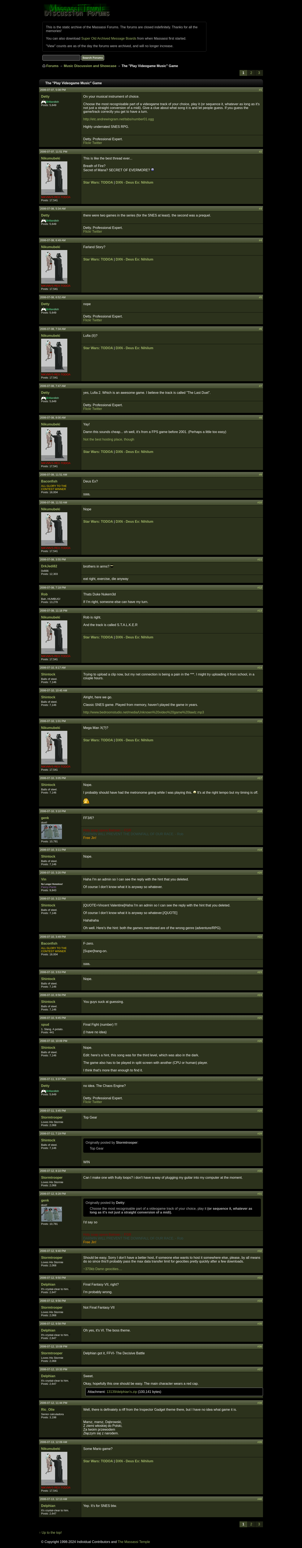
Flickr (87, 143)
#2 (260, 151)
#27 (259, 1079)
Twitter (97, 143)
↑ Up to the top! (50, 1532)
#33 (259, 1277)
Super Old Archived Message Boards (108, 38)
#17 (259, 778)
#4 (260, 240)
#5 (260, 297)
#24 (259, 995)
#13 (259, 610)
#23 (259, 972)
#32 (259, 1250)
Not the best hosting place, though (108, 439)
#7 (260, 386)
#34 (259, 1300)
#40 (259, 1499)
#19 (259, 849)
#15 (259, 690)
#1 (260, 89)
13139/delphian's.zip (122, 1392)
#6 (260, 329)
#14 (259, 667)
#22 (259, 936)
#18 (259, 811)
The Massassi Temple (134, 1542)
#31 (259, 1193)
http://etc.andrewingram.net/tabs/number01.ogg (118, 119)
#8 (260, 417)
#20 (259, 872)
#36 (259, 1346)
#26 (259, 1040)
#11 (259, 559)
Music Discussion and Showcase (90, 66)
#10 (259, 502)
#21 (259, 898)
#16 (259, 721)
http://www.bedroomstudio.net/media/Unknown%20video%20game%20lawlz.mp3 (143, 712)
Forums (52, 66)
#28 (259, 1110)
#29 (259, 1133)
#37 (259, 1369)
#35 (259, 1323)
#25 (259, 1017)
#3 (260, 208)
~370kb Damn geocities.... (102, 1269)
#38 (259, 1402)
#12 (259, 587)
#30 (259, 1170)
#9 (260, 474)
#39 (259, 1442)
